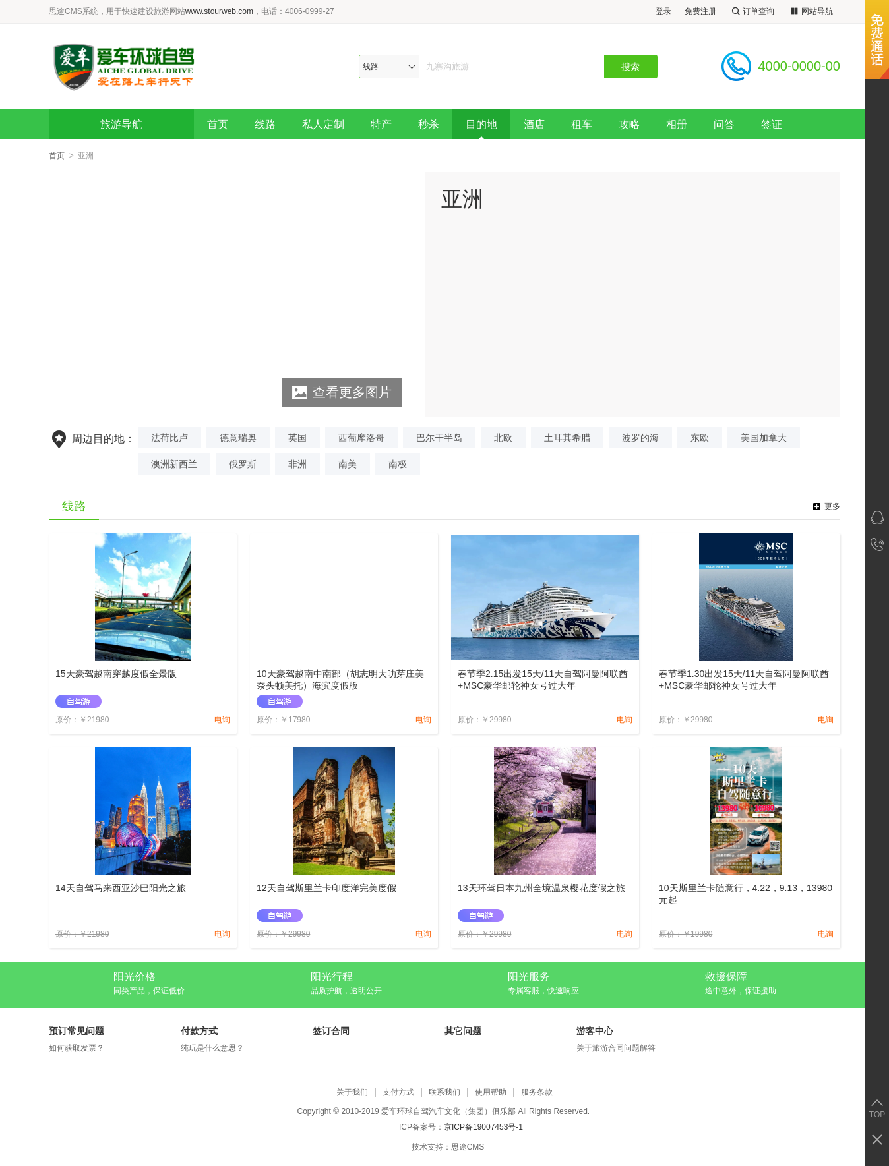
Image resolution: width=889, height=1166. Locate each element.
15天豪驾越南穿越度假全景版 (116, 673)
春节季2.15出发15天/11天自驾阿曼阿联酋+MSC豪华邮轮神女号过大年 (543, 679)
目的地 (481, 124)
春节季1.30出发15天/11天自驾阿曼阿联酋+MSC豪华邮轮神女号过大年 (744, 679)
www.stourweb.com (219, 11)
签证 (771, 124)
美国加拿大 (764, 437)
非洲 (297, 464)
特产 (381, 124)
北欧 (503, 437)
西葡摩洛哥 (361, 437)
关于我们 (352, 1092)
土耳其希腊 (567, 437)
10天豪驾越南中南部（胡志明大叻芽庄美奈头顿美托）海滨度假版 (340, 679)
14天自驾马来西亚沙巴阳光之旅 (120, 888)
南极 (397, 464)
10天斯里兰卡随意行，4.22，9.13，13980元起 (745, 894)
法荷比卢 (169, 437)
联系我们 (444, 1092)
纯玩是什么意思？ (212, 1048)
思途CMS (468, 1146)
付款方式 (199, 1031)
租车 (581, 124)
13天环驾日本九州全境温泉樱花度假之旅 (541, 888)
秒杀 (428, 124)
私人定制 (323, 124)
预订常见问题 (76, 1031)
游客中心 (594, 1031)
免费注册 (700, 11)
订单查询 (751, 11)
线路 (265, 124)
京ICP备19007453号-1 (483, 1127)
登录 (663, 11)
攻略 (629, 124)
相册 (676, 124)
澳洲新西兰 (174, 464)
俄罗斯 (243, 464)
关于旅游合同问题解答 (616, 1048)
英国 (297, 437)
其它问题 (462, 1031)
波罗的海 (640, 437)
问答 (724, 124)
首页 (217, 124)
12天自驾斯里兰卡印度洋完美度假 (326, 888)
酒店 (534, 124)
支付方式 (398, 1092)
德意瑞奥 (238, 437)
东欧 (699, 437)
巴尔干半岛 (439, 437)
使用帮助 (490, 1092)
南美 (347, 464)
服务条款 (537, 1092)
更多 (832, 506)
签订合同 (331, 1031)
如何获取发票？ (76, 1048)
